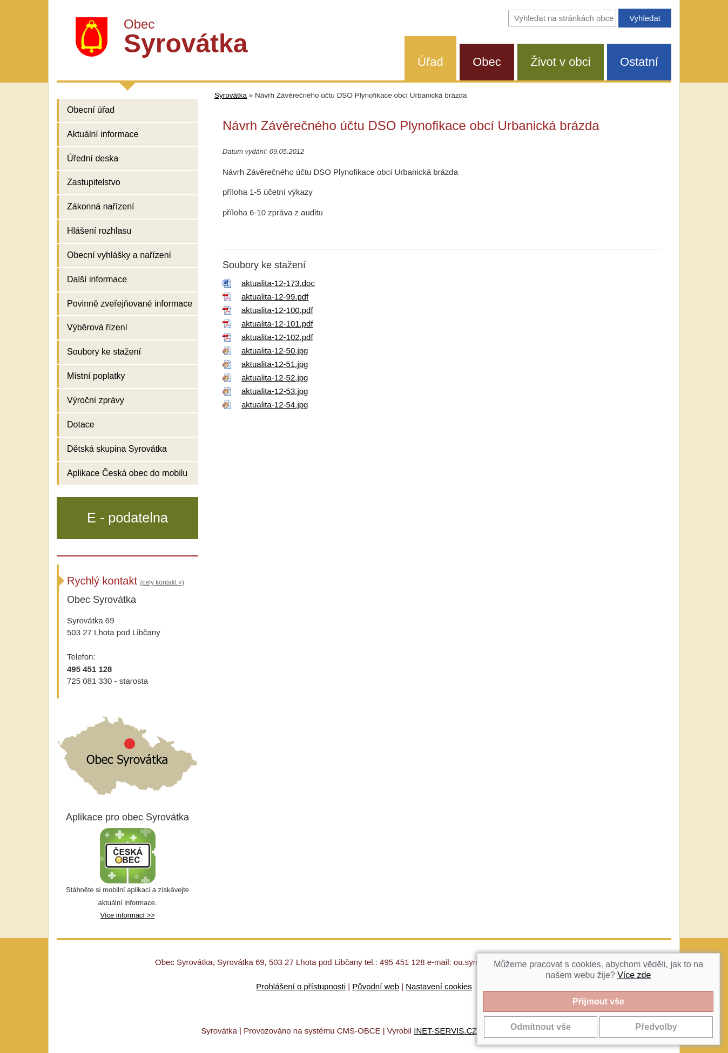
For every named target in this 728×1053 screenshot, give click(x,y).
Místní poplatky (96, 376)
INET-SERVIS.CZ (445, 1030)
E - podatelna (127, 517)
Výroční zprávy (95, 400)
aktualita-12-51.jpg (274, 364)
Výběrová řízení (97, 327)
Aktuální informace (103, 134)
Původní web (375, 986)
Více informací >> (127, 915)
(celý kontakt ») (162, 582)
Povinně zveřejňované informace (129, 303)
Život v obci (560, 62)
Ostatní (639, 62)
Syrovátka (230, 95)
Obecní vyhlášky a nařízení (119, 255)
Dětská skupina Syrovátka (117, 448)
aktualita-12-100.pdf (277, 310)
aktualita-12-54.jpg (274, 404)
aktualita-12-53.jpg (274, 391)
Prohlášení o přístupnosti (301, 986)
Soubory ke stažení (104, 351)
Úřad (430, 62)
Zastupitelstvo (93, 182)
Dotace (81, 424)
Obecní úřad (90, 109)
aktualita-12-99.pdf (274, 296)
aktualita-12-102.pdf (277, 337)
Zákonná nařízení (100, 206)
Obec (487, 62)
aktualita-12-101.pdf (277, 323)
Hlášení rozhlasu (99, 230)
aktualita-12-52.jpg (274, 377)
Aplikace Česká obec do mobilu (127, 473)
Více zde (634, 975)
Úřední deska (92, 158)
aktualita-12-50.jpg (274, 350)
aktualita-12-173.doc (278, 283)
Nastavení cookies (439, 986)
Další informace (97, 279)
